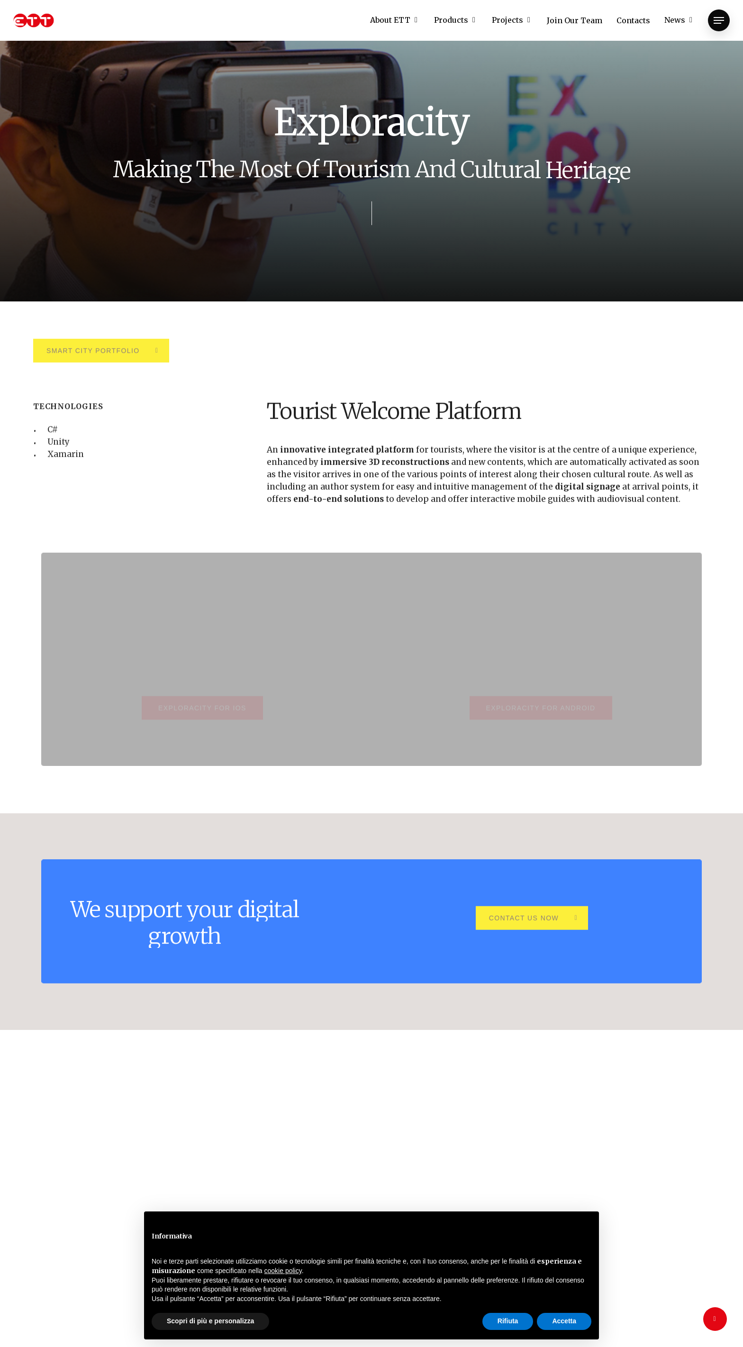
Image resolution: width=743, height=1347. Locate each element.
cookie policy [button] (283, 1270)
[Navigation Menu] (719, 21)
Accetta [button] (564, 1321)
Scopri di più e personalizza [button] (210, 1321)
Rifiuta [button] (508, 1321)
